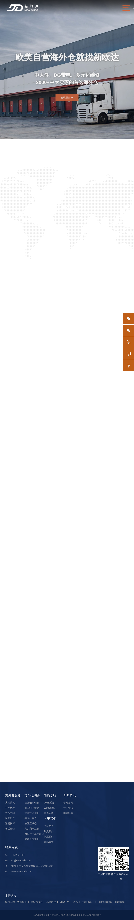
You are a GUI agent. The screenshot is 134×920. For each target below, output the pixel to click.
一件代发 (10, 807)
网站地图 (96, 915)
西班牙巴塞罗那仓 (34, 833)
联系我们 (49, 836)
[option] (67, 69)
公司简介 (49, 826)
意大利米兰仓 (32, 828)
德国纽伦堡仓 (32, 807)
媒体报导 (68, 813)
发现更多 (67, 99)
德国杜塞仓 (31, 818)
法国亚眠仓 (31, 823)
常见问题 (49, 813)
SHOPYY (65, 901)
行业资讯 (68, 807)
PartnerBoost (105, 901)
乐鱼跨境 (51, 901)
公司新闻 (68, 802)
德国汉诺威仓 (32, 813)
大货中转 (10, 813)
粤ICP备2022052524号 (78, 915)
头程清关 (10, 802)
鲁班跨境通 (37, 901)
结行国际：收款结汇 (16, 901)
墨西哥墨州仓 (32, 839)
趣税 (75, 901)
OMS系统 (49, 802)
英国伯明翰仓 (32, 802)
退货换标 (10, 823)
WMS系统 (49, 807)
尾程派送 (10, 818)
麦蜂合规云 (88, 901)
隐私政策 (49, 841)
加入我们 (49, 831)
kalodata (119, 901)
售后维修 (10, 828)
